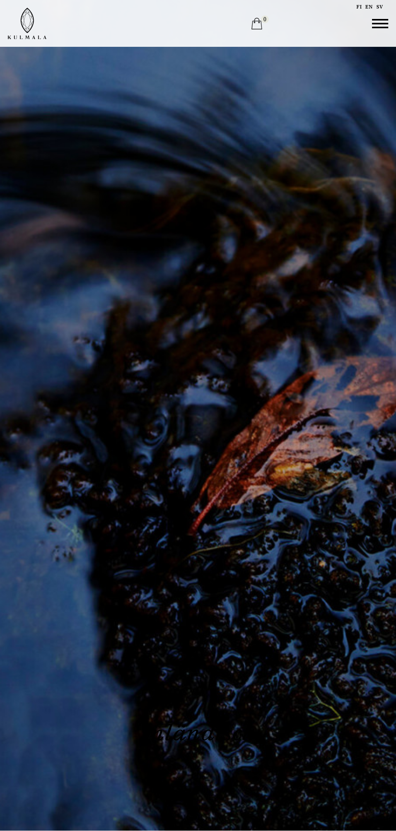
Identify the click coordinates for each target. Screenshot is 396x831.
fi (359, 6)
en (369, 6)
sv (379, 6)
